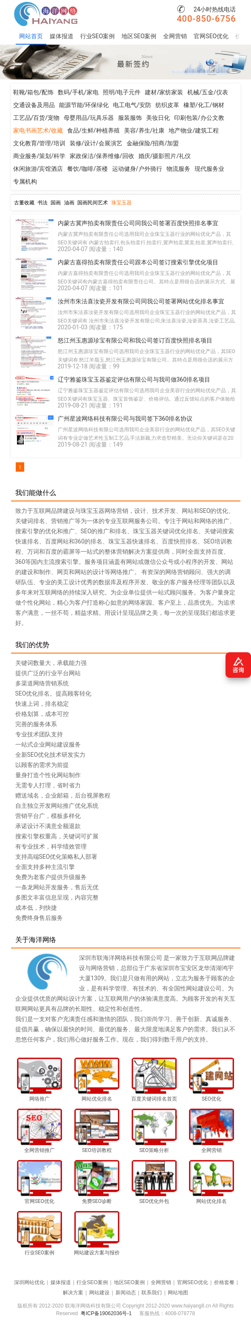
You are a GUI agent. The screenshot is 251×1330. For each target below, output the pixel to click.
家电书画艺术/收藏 (38, 130)
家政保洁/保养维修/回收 (102, 156)
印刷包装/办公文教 (199, 117)
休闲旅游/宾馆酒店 (38, 168)
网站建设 (99, 1293)
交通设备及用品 (34, 105)
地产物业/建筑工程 (194, 130)
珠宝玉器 (121, 203)
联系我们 (151, 1293)
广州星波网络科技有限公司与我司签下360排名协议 (125, 418)
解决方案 (73, 1293)
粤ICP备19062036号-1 (106, 1313)
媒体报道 (61, 36)
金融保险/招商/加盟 (153, 143)
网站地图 (178, 1293)
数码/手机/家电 (78, 92)
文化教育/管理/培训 (39, 143)
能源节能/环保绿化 (84, 105)
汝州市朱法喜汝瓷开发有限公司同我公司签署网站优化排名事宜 (141, 301)
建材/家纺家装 (164, 92)
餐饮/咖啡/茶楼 (87, 168)
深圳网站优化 (29, 1282)
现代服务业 (209, 168)
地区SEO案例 (138, 36)
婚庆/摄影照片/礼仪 (164, 156)
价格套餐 (224, 1282)
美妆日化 (158, 117)
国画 (56, 203)
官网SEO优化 (211, 36)
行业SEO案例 (97, 36)
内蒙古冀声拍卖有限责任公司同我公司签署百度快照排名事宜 (138, 223)
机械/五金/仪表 (207, 92)
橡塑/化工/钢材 (203, 105)
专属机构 (25, 181)
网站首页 (31, 36)
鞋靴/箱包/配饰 (33, 92)
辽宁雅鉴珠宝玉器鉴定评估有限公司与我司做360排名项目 (134, 379)
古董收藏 (24, 203)
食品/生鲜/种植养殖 (93, 130)
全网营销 (175, 36)
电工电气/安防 (132, 105)
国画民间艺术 (92, 203)
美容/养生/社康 (144, 130)
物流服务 (178, 168)
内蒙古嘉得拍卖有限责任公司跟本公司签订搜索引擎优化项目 (138, 262)
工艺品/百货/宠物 (36, 117)
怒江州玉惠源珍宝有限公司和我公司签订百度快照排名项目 (135, 340)
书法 (42, 203)
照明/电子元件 (122, 92)
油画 (69, 203)
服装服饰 (130, 117)
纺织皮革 (167, 105)
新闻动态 (126, 1293)
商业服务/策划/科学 (39, 156)
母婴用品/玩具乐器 (89, 117)
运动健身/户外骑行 (137, 168)
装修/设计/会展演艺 (96, 143)
